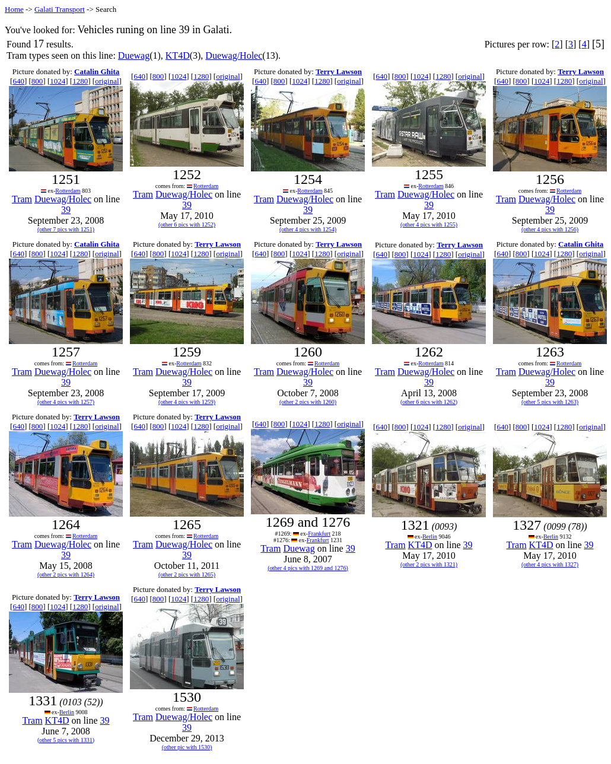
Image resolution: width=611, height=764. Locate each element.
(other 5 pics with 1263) (549, 402)
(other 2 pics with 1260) (307, 402)
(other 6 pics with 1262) (428, 402)
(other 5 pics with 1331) (65, 740)
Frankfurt (319, 533)
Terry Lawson (339, 71)
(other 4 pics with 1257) (65, 402)
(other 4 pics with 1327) (549, 564)
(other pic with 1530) (187, 747)
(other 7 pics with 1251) (65, 229)
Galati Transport (59, 9)
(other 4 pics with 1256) (549, 229)
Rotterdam (67, 190)
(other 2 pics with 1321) (428, 564)
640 (18, 81)
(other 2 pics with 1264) (65, 574)
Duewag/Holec (233, 55)
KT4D (178, 55)
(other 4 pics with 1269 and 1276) (308, 568)
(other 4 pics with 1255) (428, 224)
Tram (22, 199)
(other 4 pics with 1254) (307, 229)
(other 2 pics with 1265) (186, 574)
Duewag (133, 55)
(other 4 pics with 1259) (186, 402)
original (107, 81)
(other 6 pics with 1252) (186, 224)
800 (37, 81)
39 (66, 210)
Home (14, 9)
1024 (57, 81)
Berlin (429, 536)
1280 (80, 81)
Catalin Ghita (96, 71)
